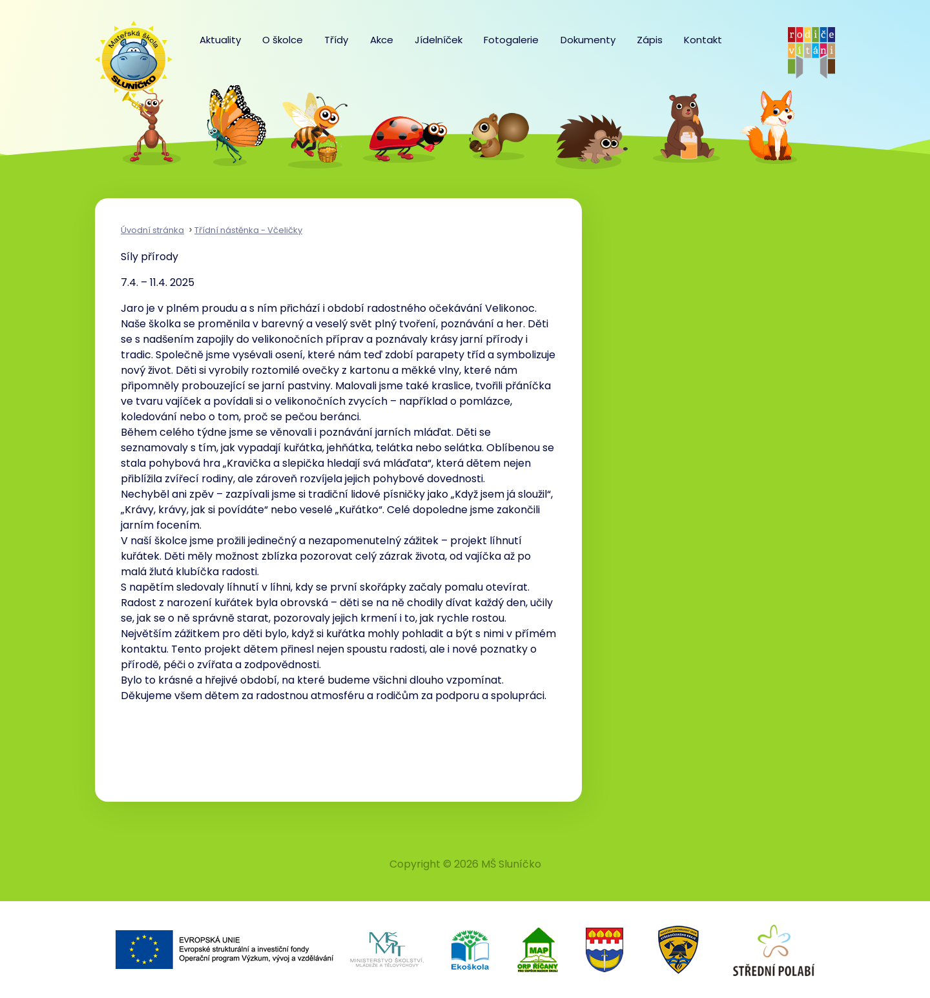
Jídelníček (438, 39)
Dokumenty (588, 39)
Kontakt (703, 39)
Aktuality (220, 39)
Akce (381, 39)
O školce (282, 39)
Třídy (336, 39)
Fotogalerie (511, 39)
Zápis (650, 39)
